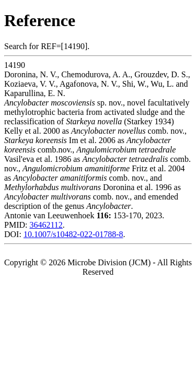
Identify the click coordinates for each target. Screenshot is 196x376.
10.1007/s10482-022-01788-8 (73, 234)
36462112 (45, 224)
